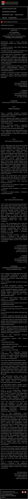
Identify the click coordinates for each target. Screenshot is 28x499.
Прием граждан (19, 14)
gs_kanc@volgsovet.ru (8, 494)
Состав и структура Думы (9, 8)
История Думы (13, 17)
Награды (4, 17)
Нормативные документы (9, 11)
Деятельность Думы (7, 14)
